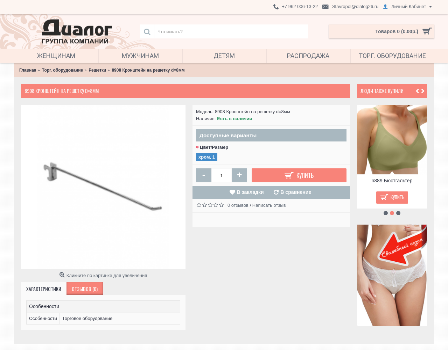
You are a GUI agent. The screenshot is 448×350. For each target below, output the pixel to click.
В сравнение (295, 192)
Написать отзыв (269, 205)
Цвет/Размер (214, 147)
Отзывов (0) (85, 288)
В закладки (250, 192)
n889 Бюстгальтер (392, 180)
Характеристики (43, 288)
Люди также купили (382, 90)
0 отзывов (237, 205)
